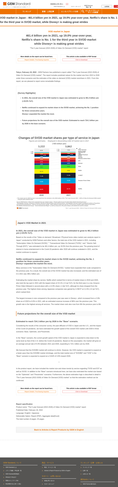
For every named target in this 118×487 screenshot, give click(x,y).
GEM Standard (17, 3)
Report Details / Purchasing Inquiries (37, 60)
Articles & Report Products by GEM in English (57, 470)
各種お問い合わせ (49, 480)
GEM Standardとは (59, 6)
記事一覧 (85, 470)
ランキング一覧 (87, 467)
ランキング (26, 11)
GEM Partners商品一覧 (88, 6)
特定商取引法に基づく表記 (13, 484)
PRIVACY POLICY (11, 477)
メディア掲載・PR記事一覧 (14, 470)
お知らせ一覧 (87, 474)
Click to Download (81, 60)
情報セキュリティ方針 (12, 480)
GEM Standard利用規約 (12, 474)
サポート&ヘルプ (76, 6)
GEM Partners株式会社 (89, 484)
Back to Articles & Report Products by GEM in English (59, 430)
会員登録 (106, 6)
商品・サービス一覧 (50, 467)
